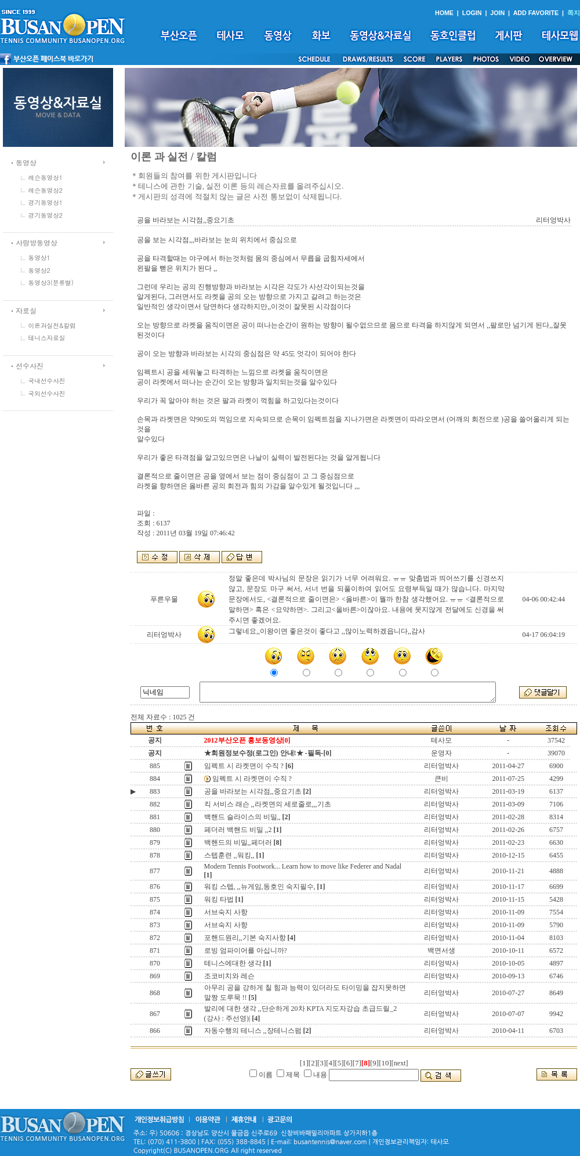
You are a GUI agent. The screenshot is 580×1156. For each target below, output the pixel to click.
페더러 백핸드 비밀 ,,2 (238, 830)
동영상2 (39, 270)
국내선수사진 (47, 380)
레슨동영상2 (45, 190)
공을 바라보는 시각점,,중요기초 (253, 791)
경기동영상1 (45, 202)
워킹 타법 (219, 899)
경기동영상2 (45, 215)
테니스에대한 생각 (233, 963)
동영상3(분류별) (51, 282)
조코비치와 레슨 (229, 976)
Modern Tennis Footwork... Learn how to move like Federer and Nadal (303, 866)
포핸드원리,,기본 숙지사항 (245, 938)
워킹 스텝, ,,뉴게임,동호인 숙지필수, (260, 887)
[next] (400, 1063)
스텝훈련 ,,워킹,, (229, 855)
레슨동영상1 (45, 177)
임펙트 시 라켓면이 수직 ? (244, 766)
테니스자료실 (47, 337)
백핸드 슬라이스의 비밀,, (242, 817)
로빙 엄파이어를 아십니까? (245, 950)
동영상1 (39, 257)
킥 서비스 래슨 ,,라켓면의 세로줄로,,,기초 (267, 804)
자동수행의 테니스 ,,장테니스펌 (253, 1031)
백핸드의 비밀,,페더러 (238, 842)
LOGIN (472, 12)
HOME (444, 12)
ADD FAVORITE (536, 12)
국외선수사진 (47, 393)
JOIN (497, 12)
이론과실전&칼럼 (52, 325)
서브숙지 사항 (226, 912)
